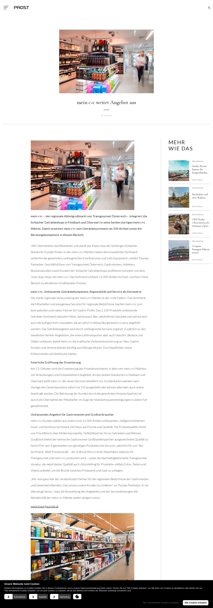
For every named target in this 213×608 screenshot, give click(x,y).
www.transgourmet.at (44, 506)
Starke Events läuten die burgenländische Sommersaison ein (201, 169)
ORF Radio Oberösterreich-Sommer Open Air (201, 222)
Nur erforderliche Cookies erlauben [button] (161, 602)
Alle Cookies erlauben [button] (195, 602)
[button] (15, 596)
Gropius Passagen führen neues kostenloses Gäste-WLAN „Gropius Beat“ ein (201, 249)
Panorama (198, 161)
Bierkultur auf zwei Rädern (200, 196)
